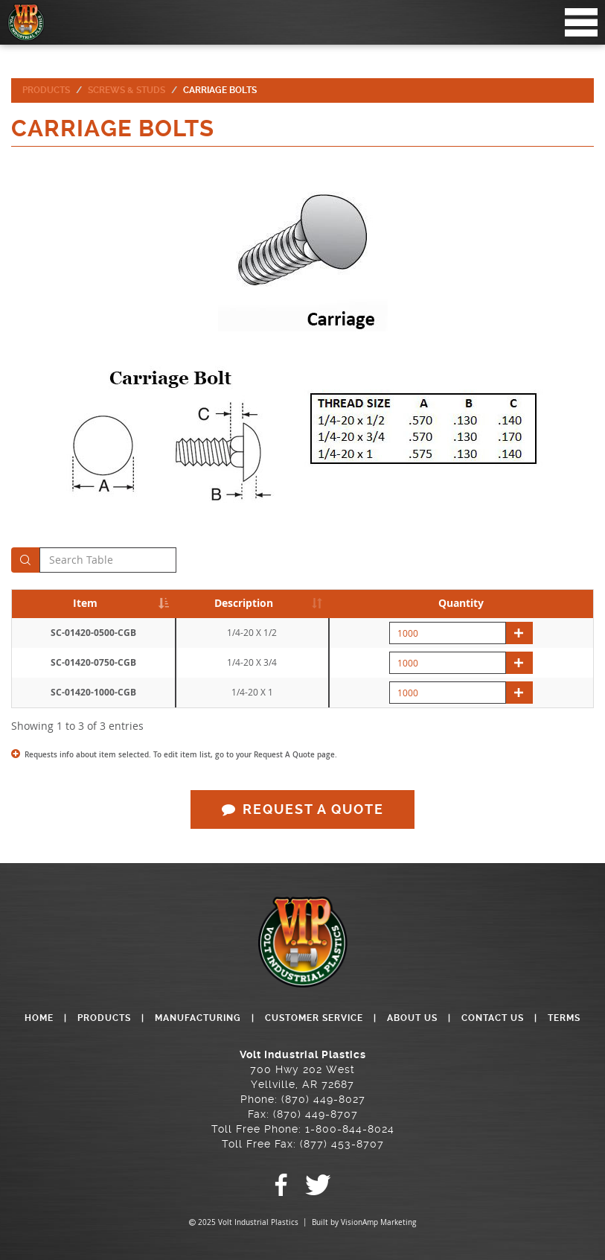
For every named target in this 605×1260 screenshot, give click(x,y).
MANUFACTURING (198, 1018)
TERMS (564, 1018)
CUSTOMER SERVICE (314, 1018)
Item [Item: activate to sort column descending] (85, 603)
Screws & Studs (126, 90)
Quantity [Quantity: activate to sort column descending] (461, 603)
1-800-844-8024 (349, 1129)
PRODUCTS (104, 1018)
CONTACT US (492, 1018)
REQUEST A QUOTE (302, 809)
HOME (39, 1018)
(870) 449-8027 (323, 1099)
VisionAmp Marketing (378, 1222)
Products (46, 90)
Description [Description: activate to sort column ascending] (243, 603)
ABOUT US (412, 1018)
